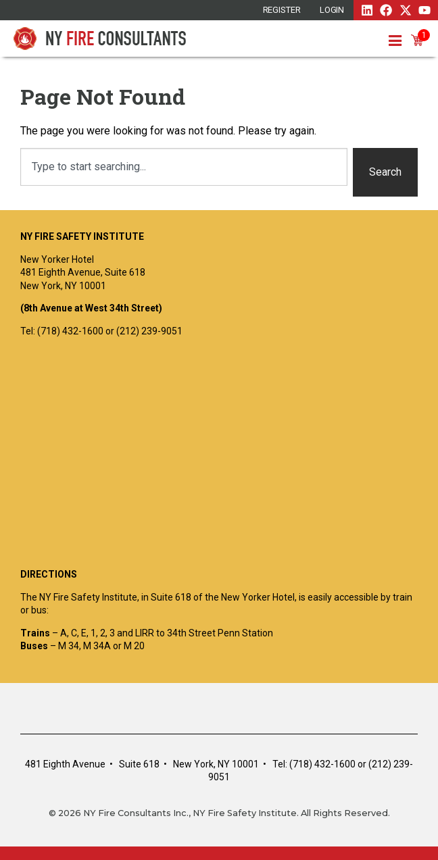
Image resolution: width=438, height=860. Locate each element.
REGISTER (282, 10)
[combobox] (183, 167)
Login (332, 10)
